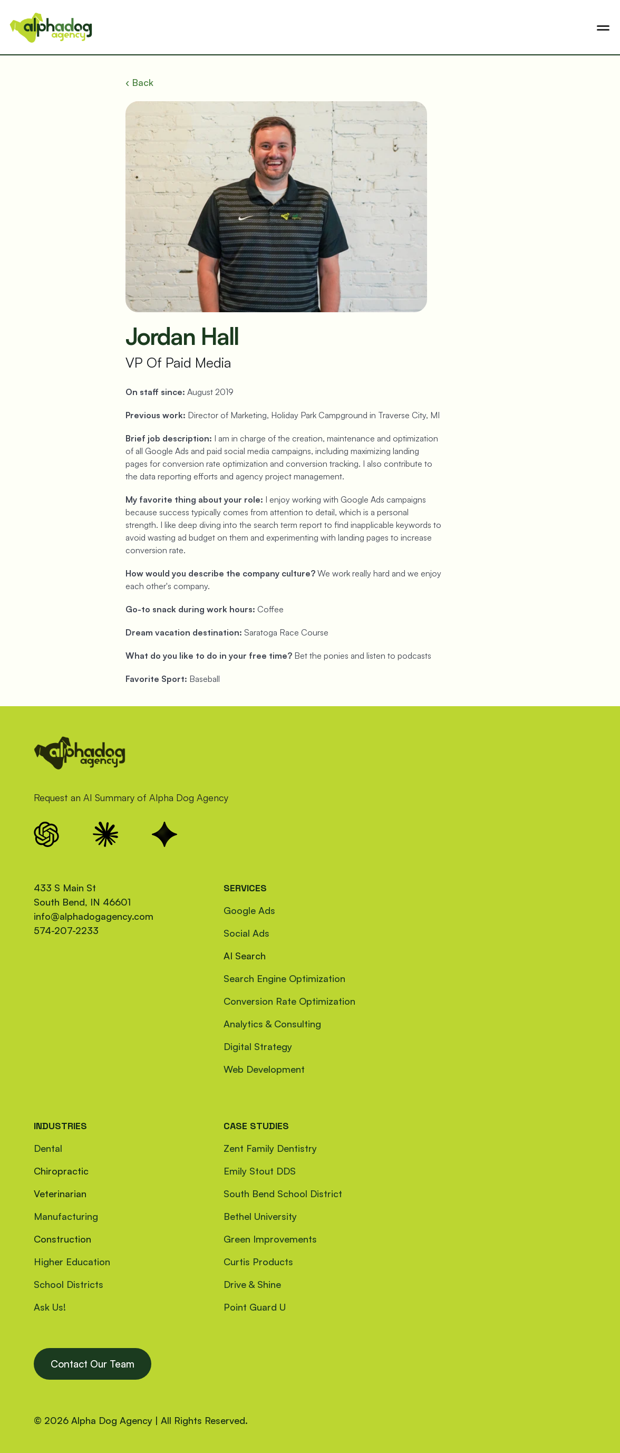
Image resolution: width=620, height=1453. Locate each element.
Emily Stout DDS (260, 1171)
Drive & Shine (252, 1284)
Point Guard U (255, 1307)
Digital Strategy (258, 1046)
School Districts (68, 1284)
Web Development (264, 1069)
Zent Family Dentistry (270, 1148)
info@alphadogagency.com (93, 916)
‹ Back (139, 82)
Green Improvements (270, 1239)
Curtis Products (258, 1261)
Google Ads (249, 910)
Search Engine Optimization (284, 978)
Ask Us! (50, 1307)
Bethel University (260, 1216)
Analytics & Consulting (272, 1023)
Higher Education (72, 1261)
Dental (48, 1148)
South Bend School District (283, 1193)
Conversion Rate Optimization (289, 1001)
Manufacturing (66, 1216)
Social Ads (246, 933)
